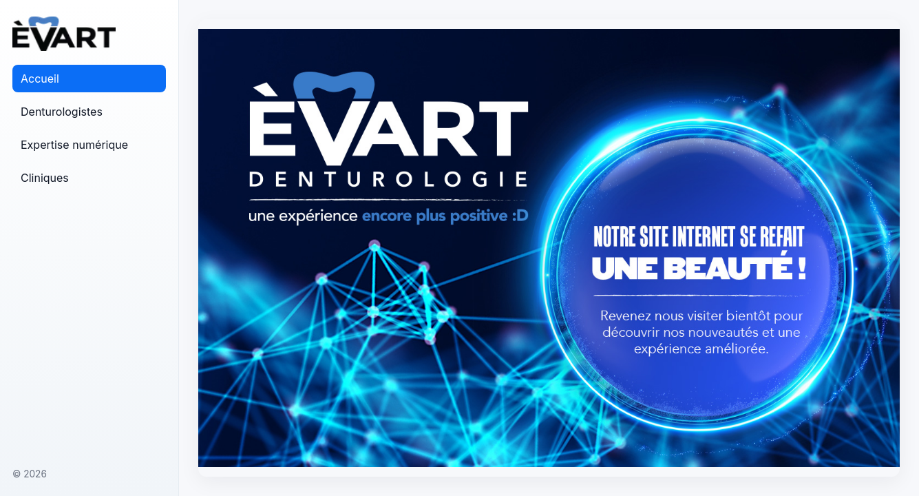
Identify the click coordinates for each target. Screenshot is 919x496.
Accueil (40, 78)
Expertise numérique (74, 145)
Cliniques (45, 178)
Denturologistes (62, 111)
